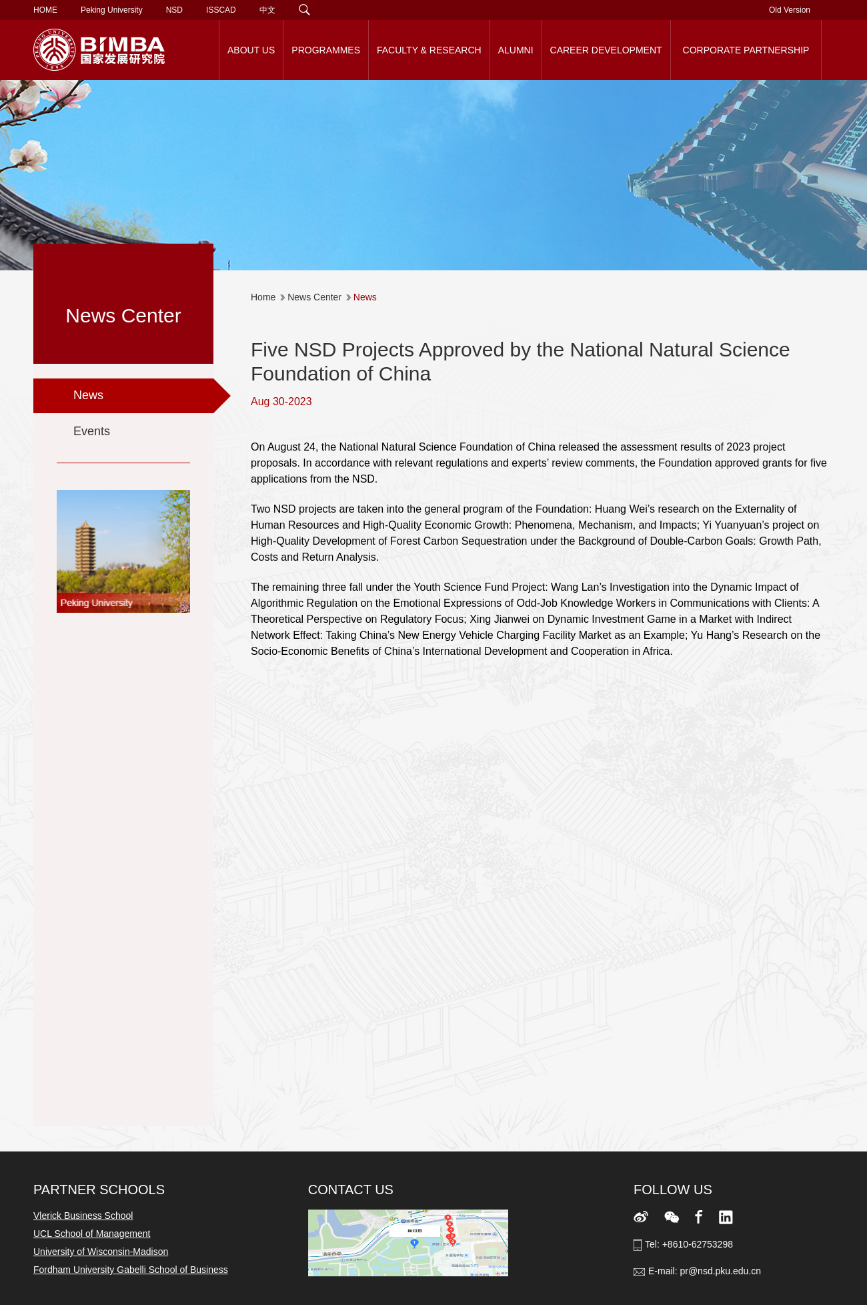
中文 (267, 10)
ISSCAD (221, 10)
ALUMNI (516, 50)
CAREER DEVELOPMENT (606, 50)
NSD (174, 10)
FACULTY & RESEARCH (429, 50)
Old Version (789, 10)
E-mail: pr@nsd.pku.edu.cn (704, 1271)
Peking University (112, 10)
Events (91, 431)
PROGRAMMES (325, 50)
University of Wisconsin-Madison (100, 1251)
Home (263, 297)
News (88, 395)
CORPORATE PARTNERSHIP (746, 50)
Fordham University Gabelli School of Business (130, 1269)
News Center (314, 297)
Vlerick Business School (83, 1215)
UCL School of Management (91, 1233)
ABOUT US (251, 50)
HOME (45, 10)
